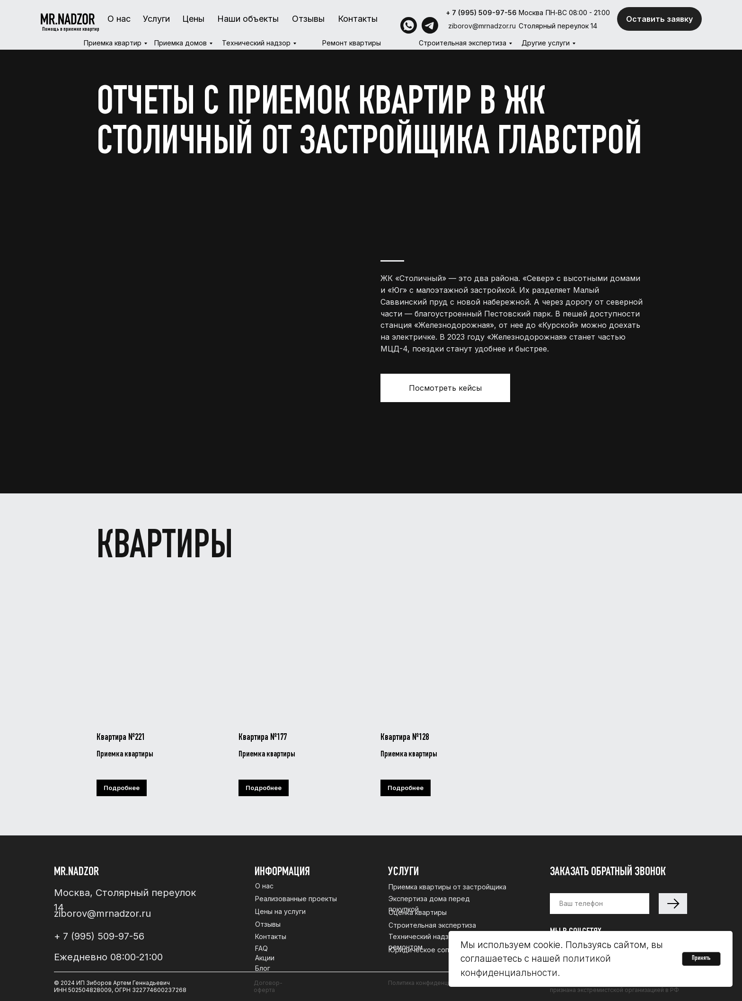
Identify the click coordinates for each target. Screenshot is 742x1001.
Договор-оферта (268, 986)
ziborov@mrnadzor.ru (482, 26)
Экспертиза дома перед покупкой (429, 904)
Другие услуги (545, 43)
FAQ (261, 948)
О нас (119, 19)
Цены (193, 19)
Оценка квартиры (418, 912)
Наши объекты (248, 19)
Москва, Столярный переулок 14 (125, 900)
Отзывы (308, 19)
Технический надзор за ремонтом (427, 941)
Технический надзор (256, 43)
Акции (264, 958)
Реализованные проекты (296, 899)
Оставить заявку (659, 19)
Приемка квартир (112, 43)
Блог (262, 968)
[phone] (599, 903)
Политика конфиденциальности (432, 982)
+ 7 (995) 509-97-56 (481, 13)
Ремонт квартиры (351, 43)
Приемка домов (180, 43)
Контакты (358, 19)
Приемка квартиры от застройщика (447, 887)
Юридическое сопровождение (440, 950)
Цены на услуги (280, 911)
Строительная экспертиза (462, 43)
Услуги (156, 19)
